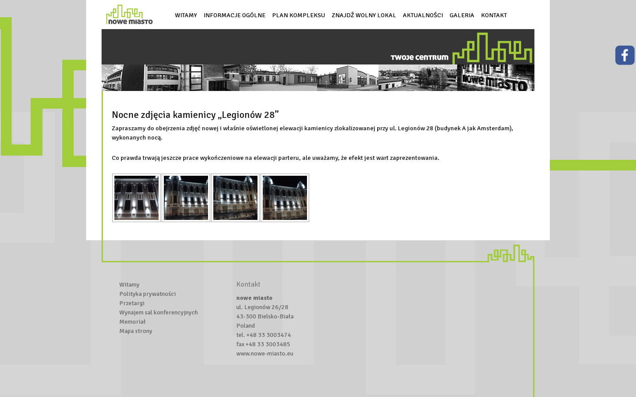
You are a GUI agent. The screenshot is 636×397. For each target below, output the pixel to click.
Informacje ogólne (234, 15)
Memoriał (132, 321)
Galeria (462, 15)
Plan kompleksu (298, 15)
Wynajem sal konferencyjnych (158, 312)
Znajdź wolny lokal (364, 15)
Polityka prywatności (147, 294)
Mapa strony (135, 331)
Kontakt (494, 15)
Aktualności (423, 15)
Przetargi (131, 303)
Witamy (186, 15)
